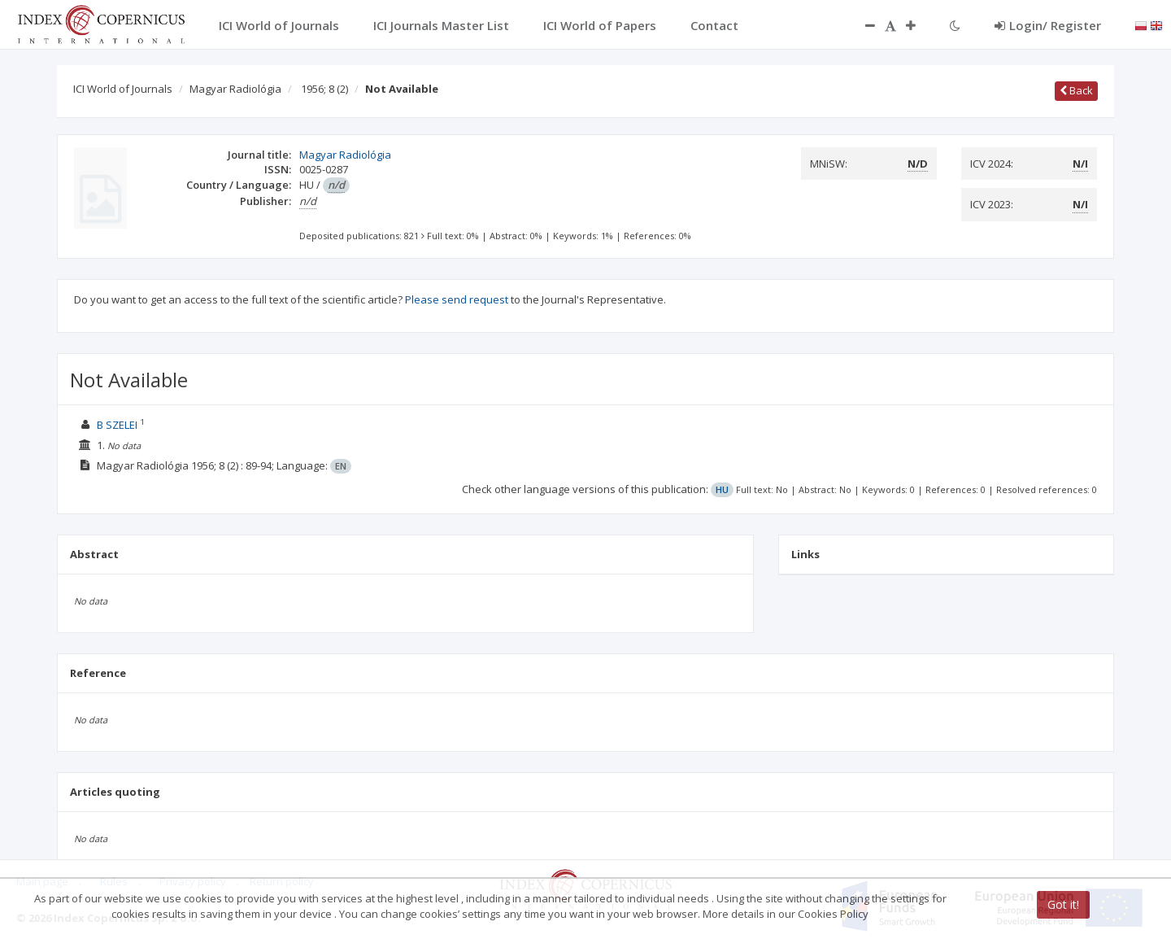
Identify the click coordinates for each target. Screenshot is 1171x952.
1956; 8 (324, 88)
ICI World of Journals (122, 88)
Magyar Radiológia (235, 88)
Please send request (456, 299)
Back (1076, 90)
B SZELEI (117, 424)
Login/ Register (1048, 25)
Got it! (1063, 904)
